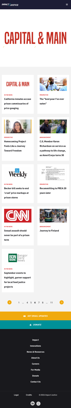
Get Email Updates (37, 316)
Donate (37, 324)
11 (51, 302)
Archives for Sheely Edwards (19, 46)
